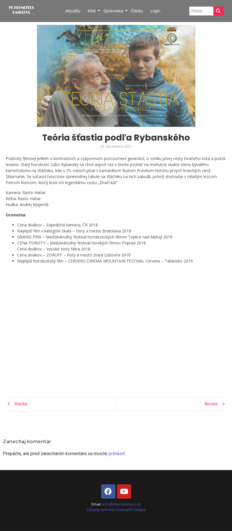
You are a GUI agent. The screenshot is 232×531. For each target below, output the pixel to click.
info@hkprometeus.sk (121, 504)
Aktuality (72, 11)
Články (137, 11)
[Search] (201, 11)
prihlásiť (117, 453)
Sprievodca (113, 11)
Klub (92, 11)
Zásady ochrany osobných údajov (116, 509)
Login (155, 11)
